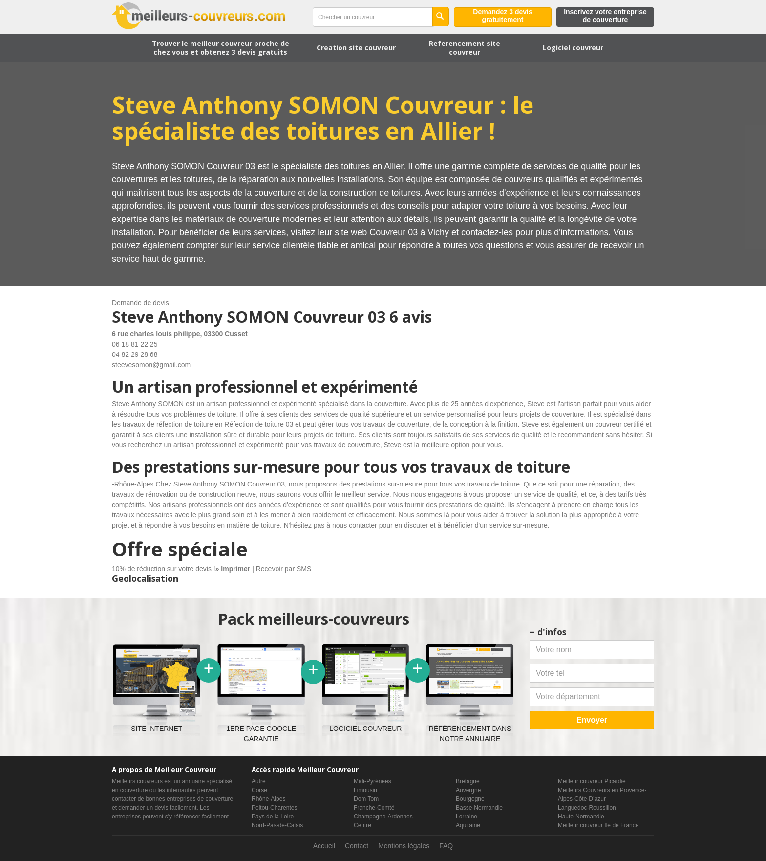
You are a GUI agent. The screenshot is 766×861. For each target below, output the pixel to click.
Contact (356, 846)
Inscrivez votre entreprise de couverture (605, 15)
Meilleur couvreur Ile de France (598, 825)
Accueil (324, 846)
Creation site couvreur (356, 47)
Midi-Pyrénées (372, 781)
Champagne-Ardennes (383, 816)
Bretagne (468, 781)
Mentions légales (403, 846)
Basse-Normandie (479, 807)
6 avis (410, 316)
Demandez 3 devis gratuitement (502, 15)
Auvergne (468, 790)
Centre (362, 825)
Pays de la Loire (273, 816)
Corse (259, 790)
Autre (259, 781)
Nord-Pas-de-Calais (277, 825)
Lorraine (466, 816)
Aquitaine (468, 825)
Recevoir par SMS (284, 569)
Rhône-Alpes (268, 798)
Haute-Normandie (581, 816)
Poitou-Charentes (274, 807)
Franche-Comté (374, 807)
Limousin (365, 790)
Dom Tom (366, 798)
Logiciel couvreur (573, 47)
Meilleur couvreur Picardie (592, 781)
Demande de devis (140, 303)
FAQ (446, 846)
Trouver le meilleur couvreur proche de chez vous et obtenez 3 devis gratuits (220, 48)
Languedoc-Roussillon (587, 807)
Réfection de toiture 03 (258, 424)
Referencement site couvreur (464, 48)
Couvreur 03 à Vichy (409, 232)
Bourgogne (470, 798)
